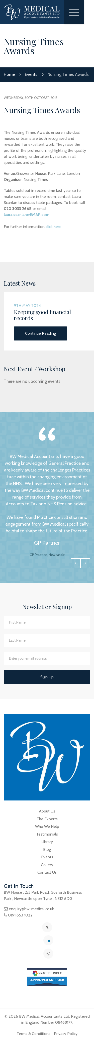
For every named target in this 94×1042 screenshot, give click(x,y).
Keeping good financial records (42, 315)
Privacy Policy (65, 1033)
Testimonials (47, 834)
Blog (47, 849)
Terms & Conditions (33, 1033)
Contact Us (47, 872)
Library (47, 841)
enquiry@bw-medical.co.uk (31, 908)
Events (31, 74)
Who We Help (47, 826)
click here (53, 226)
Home (9, 74)
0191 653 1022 (20, 915)
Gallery (47, 864)
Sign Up (47, 676)
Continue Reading (40, 333)
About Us (47, 811)
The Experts (47, 819)
